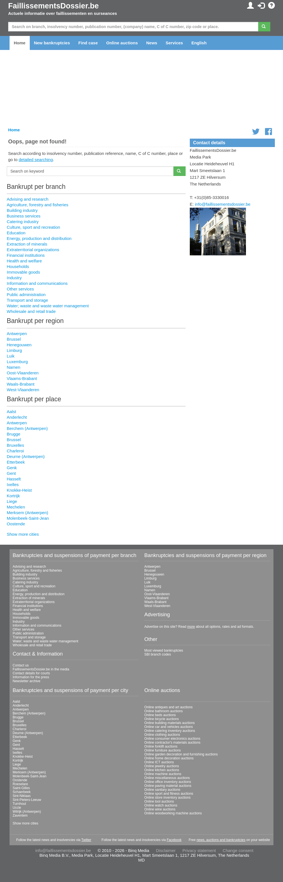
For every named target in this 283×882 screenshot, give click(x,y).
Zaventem (20, 815)
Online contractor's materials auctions (172, 742)
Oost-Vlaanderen (22, 372)
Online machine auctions (162, 774)
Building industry (22, 210)
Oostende (16, 523)
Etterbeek (16, 462)
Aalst (11, 411)
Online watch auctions (160, 805)
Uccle (17, 808)
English (199, 42)
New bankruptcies (52, 42)
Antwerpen (17, 333)
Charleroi (15, 450)
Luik (11, 356)
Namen (13, 367)
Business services (23, 216)
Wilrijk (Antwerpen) (27, 812)
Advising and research (27, 199)
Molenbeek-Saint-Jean (28, 518)
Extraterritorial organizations (33, 249)
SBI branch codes (157, 654)
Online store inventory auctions (167, 797)
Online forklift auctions (160, 746)
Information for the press (31, 677)
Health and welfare (24, 260)
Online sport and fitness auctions (168, 794)
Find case (88, 42)
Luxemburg (17, 361)
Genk (12, 467)
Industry (14, 277)
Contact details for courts (31, 673)
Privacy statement (199, 850)
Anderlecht (17, 417)
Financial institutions (26, 255)
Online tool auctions (159, 801)
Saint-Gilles (21, 788)
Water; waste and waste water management (48, 305)
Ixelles (13, 484)
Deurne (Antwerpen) (26, 456)
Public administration (26, 294)
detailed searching (36, 159)
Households (18, 266)
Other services (20, 289)
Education (16, 232)
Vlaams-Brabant (22, 378)
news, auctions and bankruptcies (221, 840)
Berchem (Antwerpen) (27, 428)
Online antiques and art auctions (168, 707)
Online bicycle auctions (161, 719)
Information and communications (37, 283)
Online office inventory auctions (167, 782)
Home (20, 42)
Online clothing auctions (162, 735)
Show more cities (23, 534)
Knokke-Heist (19, 490)
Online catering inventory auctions (169, 731)
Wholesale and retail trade (31, 311)
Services (174, 42)
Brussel (14, 339)
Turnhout (19, 804)
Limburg (14, 350)
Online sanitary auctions (162, 790)
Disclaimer (166, 850)
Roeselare (20, 784)
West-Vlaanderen (23, 389)
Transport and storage (27, 300)
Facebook (174, 840)
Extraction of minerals (27, 244)
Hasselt (14, 478)
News (151, 42)
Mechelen (16, 507)
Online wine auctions (159, 809)
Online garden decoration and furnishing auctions (181, 754)
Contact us (21, 665)
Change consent (238, 850)
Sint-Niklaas (22, 796)
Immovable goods (23, 272)
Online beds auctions (160, 715)
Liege (12, 501)
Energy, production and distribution (39, 238)
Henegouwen (19, 344)
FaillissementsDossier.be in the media (41, 669)
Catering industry (22, 221)
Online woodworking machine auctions (173, 813)
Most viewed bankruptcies (163, 650)
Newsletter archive (26, 681)
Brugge (13, 434)
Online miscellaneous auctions (167, 778)
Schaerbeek (22, 792)
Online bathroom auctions (163, 711)
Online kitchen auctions (161, 770)
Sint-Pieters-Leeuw (27, 800)
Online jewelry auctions (161, 766)
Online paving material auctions (167, 786)
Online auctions (122, 42)
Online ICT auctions (159, 762)
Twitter (86, 840)
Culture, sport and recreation (33, 227)
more (191, 627)
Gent (11, 473)
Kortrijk (13, 495)
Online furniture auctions (162, 750)
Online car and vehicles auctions (168, 727)
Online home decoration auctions (168, 758)
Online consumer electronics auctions (172, 739)
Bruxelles (15, 445)
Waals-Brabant (21, 384)
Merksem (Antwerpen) (27, 512)
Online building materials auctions (169, 723)
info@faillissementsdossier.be (222, 204)
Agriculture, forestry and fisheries (37, 204)
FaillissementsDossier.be (53, 6)
